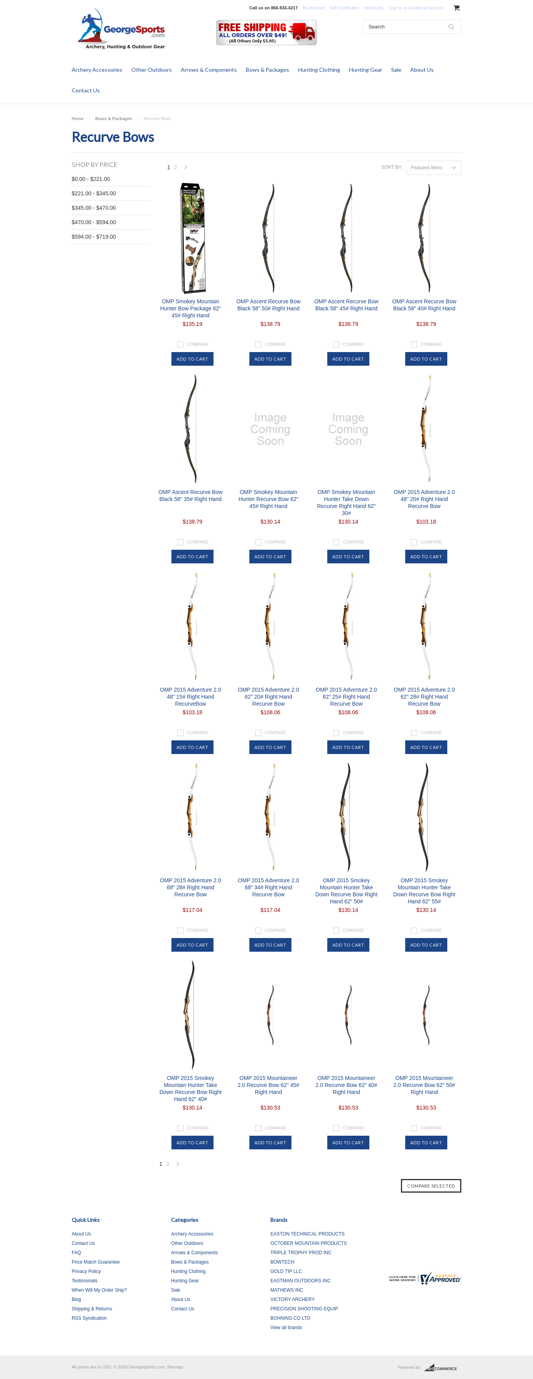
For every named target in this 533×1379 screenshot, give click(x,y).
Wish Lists (374, 7)
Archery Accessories (97, 69)
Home (78, 118)
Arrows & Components (209, 69)
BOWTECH (282, 1262)
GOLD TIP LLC (286, 1271)
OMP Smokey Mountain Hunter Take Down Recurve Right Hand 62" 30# (346, 502)
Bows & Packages (267, 69)
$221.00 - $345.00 (94, 193)
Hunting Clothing (319, 69)
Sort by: (391, 167)
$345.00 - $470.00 (94, 208)
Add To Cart (192, 358)
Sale (396, 69)
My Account (314, 7)
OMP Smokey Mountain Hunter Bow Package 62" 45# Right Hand (190, 308)
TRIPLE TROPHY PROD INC (301, 1252)
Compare (197, 344)
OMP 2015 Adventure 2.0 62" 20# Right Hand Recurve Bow (268, 697)
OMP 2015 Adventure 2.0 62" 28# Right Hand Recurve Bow (424, 697)
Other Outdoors (151, 69)
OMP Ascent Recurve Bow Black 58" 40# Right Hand (424, 305)
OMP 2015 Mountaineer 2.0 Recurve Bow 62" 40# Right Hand (346, 1085)
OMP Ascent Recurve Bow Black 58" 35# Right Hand (191, 495)
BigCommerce (442, 1367)
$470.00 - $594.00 (94, 222)
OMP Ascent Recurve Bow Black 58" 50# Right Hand (268, 305)
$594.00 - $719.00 (94, 237)
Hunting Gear (365, 69)
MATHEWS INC (286, 1290)
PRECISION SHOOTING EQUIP (304, 1309)
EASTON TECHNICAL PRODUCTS (307, 1234)
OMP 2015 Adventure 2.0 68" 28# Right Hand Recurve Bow (190, 887)
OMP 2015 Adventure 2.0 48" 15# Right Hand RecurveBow (190, 697)
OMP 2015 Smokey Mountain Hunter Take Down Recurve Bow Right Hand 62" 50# (346, 891)
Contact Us (86, 90)
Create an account (425, 7)
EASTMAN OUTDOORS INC (300, 1280)
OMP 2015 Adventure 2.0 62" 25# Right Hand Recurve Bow (346, 697)
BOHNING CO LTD (290, 1318)
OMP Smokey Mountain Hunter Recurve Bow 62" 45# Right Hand (268, 499)
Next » (186, 169)
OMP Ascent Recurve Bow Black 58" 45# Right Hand (346, 305)
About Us (422, 69)
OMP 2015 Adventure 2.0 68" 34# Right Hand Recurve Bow (268, 887)
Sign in (395, 7)
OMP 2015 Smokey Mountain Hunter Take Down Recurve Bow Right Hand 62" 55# (424, 891)
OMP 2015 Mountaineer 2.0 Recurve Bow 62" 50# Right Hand (424, 1085)
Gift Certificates (344, 7)
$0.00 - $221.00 (91, 179)
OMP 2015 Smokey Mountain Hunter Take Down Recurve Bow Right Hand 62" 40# (190, 1088)
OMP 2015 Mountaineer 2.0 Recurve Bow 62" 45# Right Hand (268, 1085)
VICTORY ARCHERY (292, 1299)
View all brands (286, 1327)
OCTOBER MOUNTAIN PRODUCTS (308, 1243)
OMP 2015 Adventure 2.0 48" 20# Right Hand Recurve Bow (424, 499)
